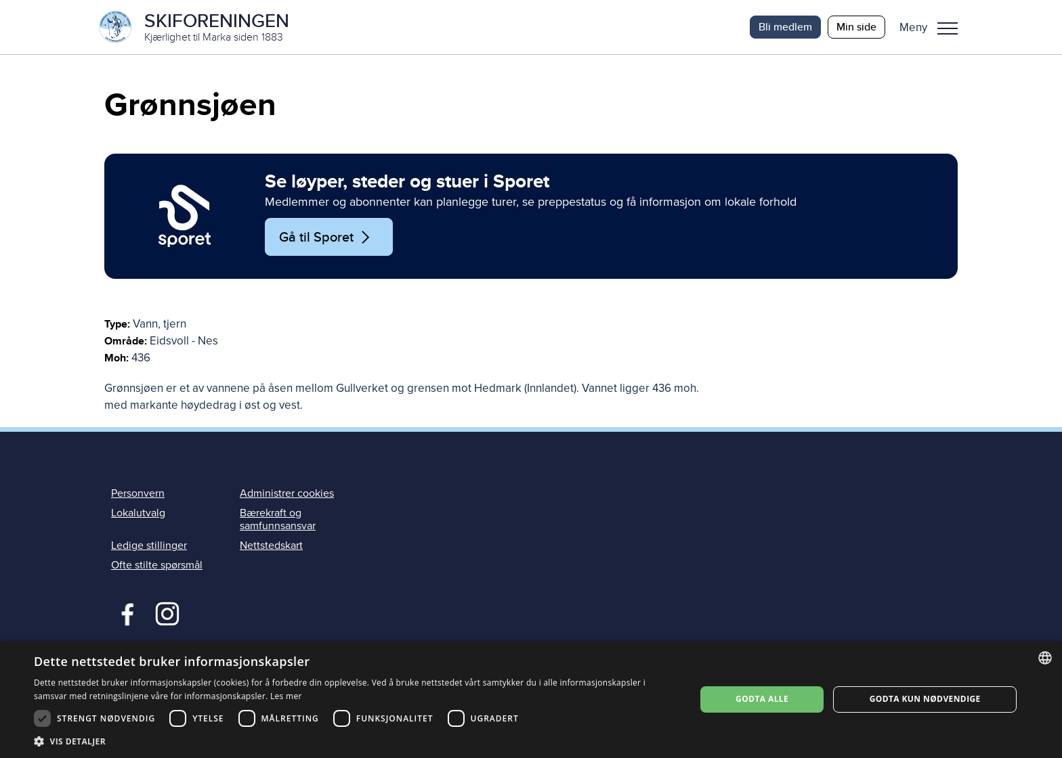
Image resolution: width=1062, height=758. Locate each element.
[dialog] (531, 699)
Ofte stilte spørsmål (157, 565)
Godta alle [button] (762, 699)
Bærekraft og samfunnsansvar (278, 519)
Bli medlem (785, 27)
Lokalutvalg (138, 513)
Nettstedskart (271, 545)
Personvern (138, 493)
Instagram (167, 612)
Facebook (124, 612)
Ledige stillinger (149, 545)
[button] (933, 27)
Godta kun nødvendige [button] (925, 699)
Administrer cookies (287, 493)
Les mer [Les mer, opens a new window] (286, 696)
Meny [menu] (947, 28)
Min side (856, 27)
